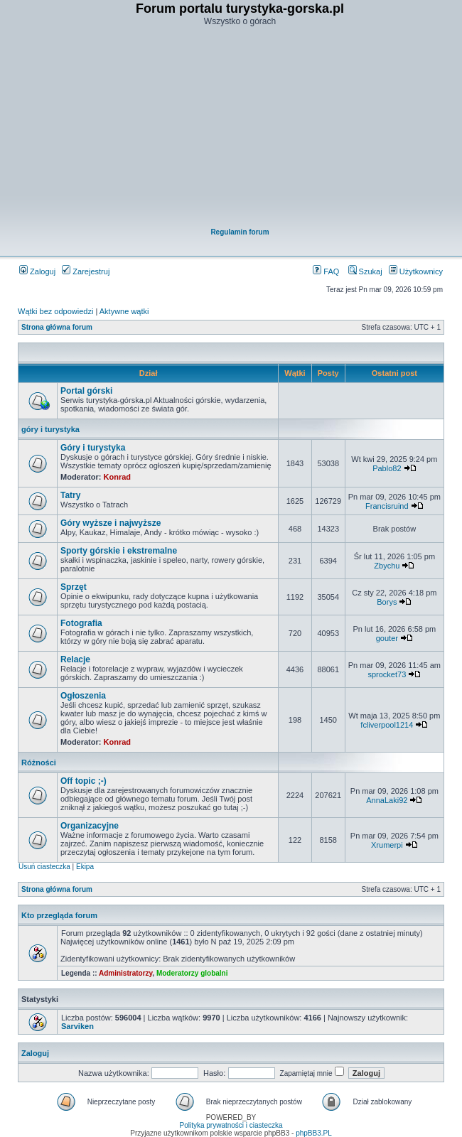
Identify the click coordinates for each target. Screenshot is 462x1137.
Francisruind (387, 506)
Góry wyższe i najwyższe (110, 523)
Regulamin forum (239, 232)
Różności (38, 762)
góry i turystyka (50, 429)
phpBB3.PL (314, 1133)
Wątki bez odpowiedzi (55, 311)
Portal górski (86, 391)
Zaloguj (37, 271)
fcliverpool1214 (386, 725)
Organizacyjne (89, 826)
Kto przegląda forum (59, 915)
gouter (387, 638)
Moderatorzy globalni (192, 973)
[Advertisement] (240, 128)
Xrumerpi (387, 845)
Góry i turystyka (92, 448)
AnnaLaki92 (386, 800)
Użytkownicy (416, 271)
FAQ (326, 271)
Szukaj (365, 271)
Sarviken (77, 1026)
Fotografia (81, 623)
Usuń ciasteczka (44, 867)
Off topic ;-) (83, 781)
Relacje (75, 659)
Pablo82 (386, 468)
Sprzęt (73, 587)
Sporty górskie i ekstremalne (118, 551)
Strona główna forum (56, 327)
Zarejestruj (85, 271)
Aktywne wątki (124, 311)
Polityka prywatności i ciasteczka (230, 1125)
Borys (387, 602)
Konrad (117, 477)
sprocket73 (386, 674)
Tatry (70, 495)
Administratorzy (125, 973)
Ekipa (85, 867)
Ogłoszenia (83, 696)
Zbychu (386, 565)
